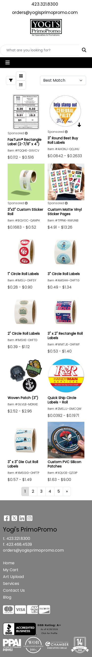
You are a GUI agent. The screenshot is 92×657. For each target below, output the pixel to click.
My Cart (10, 570)
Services (11, 583)
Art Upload (13, 576)
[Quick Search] (39, 50)
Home (8, 563)
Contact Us (14, 590)
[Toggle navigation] (7, 62)
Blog (7, 597)
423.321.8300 (44, 4)
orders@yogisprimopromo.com (45, 12)
